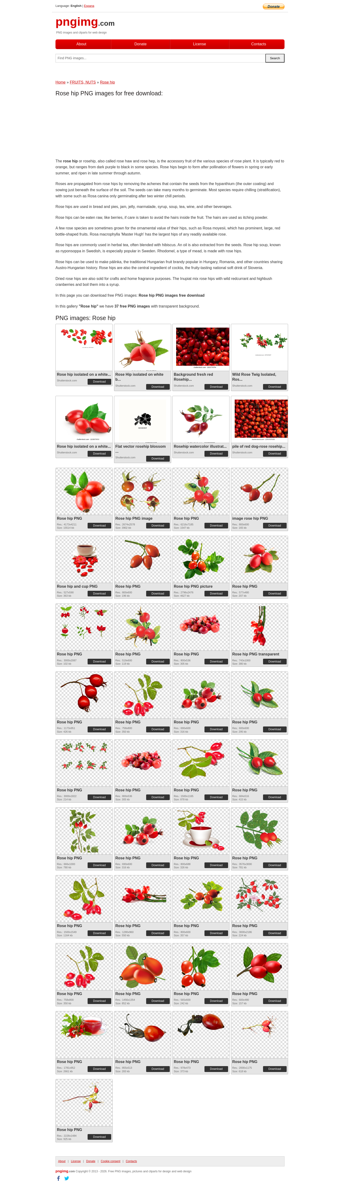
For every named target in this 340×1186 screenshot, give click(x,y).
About (81, 44)
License (199, 44)
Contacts (258, 44)
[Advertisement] (93, 128)
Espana (89, 6)
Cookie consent (110, 1161)
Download (99, 381)
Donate (140, 44)
